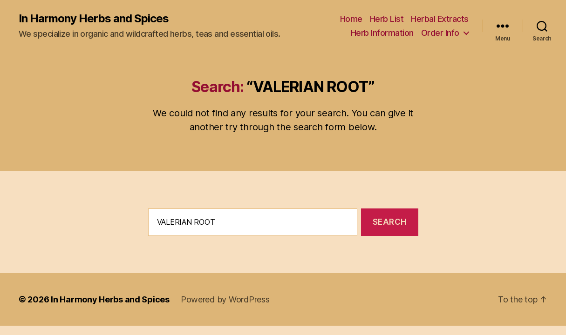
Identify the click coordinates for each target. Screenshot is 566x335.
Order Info (440, 33)
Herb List (387, 19)
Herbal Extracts (440, 19)
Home (351, 19)
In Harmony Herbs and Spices (94, 18)
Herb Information (382, 33)
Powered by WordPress (225, 299)
